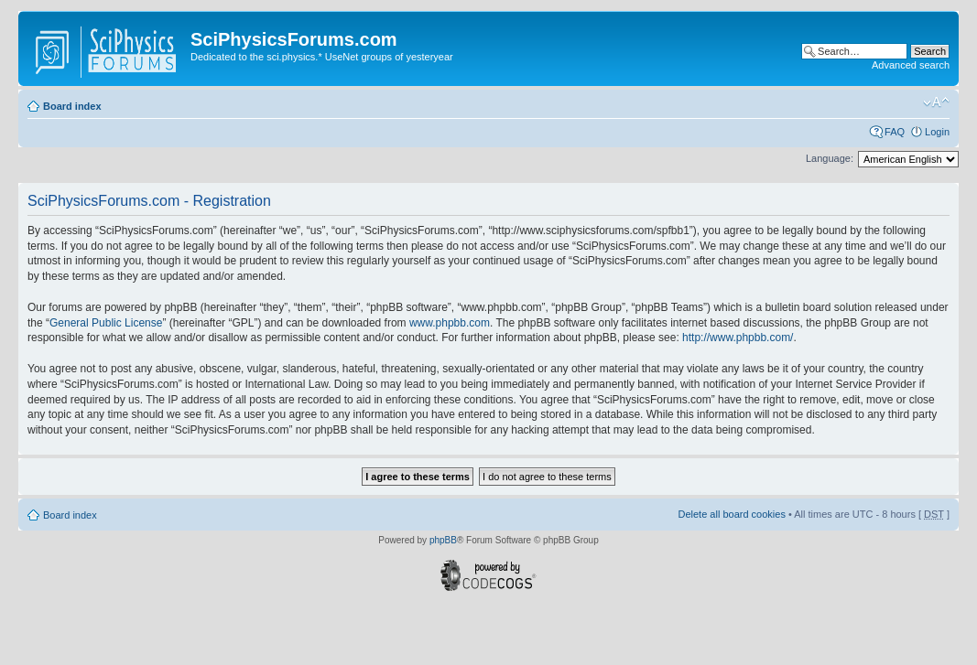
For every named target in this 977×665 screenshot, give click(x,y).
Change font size (936, 102)
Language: (829, 158)
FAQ (895, 131)
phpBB (443, 540)
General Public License (105, 322)
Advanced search (911, 64)
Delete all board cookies (731, 514)
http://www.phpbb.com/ (737, 337)
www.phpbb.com (449, 322)
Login (937, 131)
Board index (72, 106)
